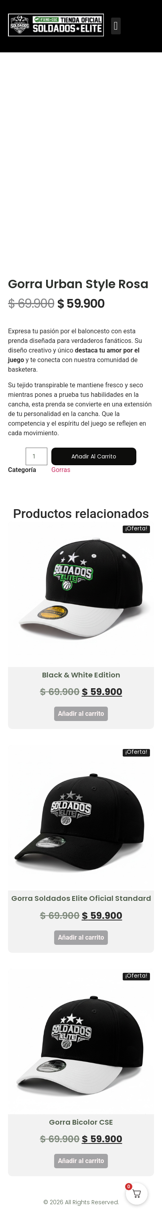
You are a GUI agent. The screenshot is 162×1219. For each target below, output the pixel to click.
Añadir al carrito (93, 469)
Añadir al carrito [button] (81, 726)
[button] (116, 26)
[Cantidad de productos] (36, 469)
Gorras (61, 482)
